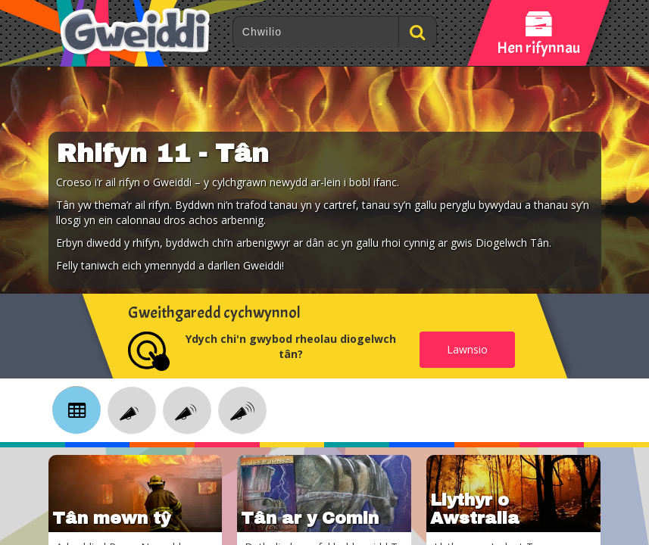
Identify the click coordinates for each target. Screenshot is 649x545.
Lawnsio (467, 349)
